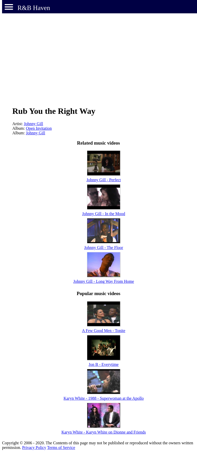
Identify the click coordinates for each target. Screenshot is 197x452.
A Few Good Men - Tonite (103, 330)
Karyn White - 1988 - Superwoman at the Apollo (104, 398)
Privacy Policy (34, 447)
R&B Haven (33, 8)
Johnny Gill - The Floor (103, 247)
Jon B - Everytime (104, 364)
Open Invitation (39, 128)
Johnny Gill (33, 124)
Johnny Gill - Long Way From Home (103, 281)
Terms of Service (61, 447)
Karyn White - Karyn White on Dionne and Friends (103, 432)
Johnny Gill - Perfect (103, 180)
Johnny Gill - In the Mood (103, 214)
